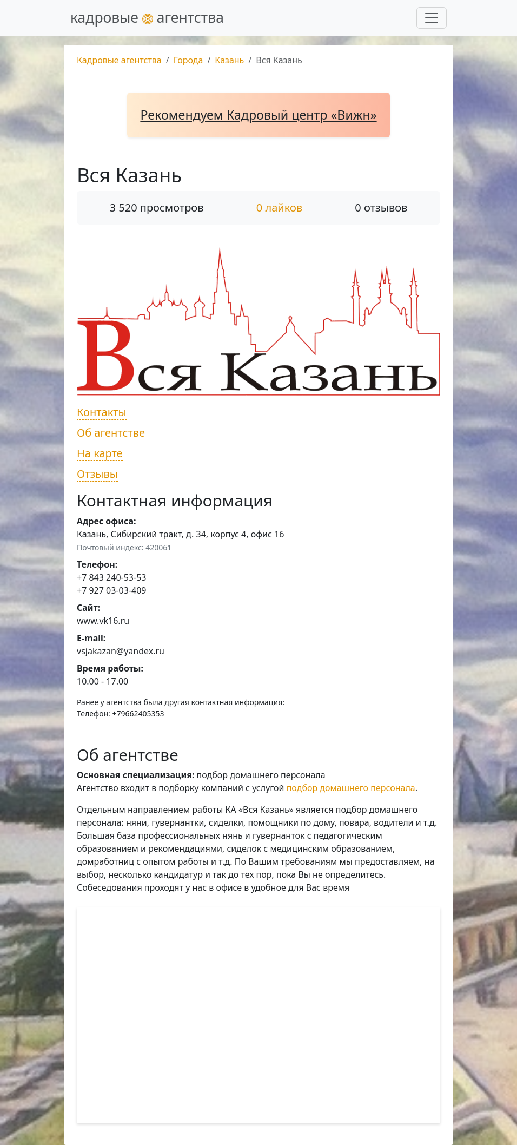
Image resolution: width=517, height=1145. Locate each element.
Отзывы (97, 473)
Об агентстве (111, 432)
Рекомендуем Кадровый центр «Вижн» (258, 114)
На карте (100, 453)
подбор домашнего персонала (351, 788)
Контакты (102, 412)
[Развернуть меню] (431, 18)
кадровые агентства (147, 17)
